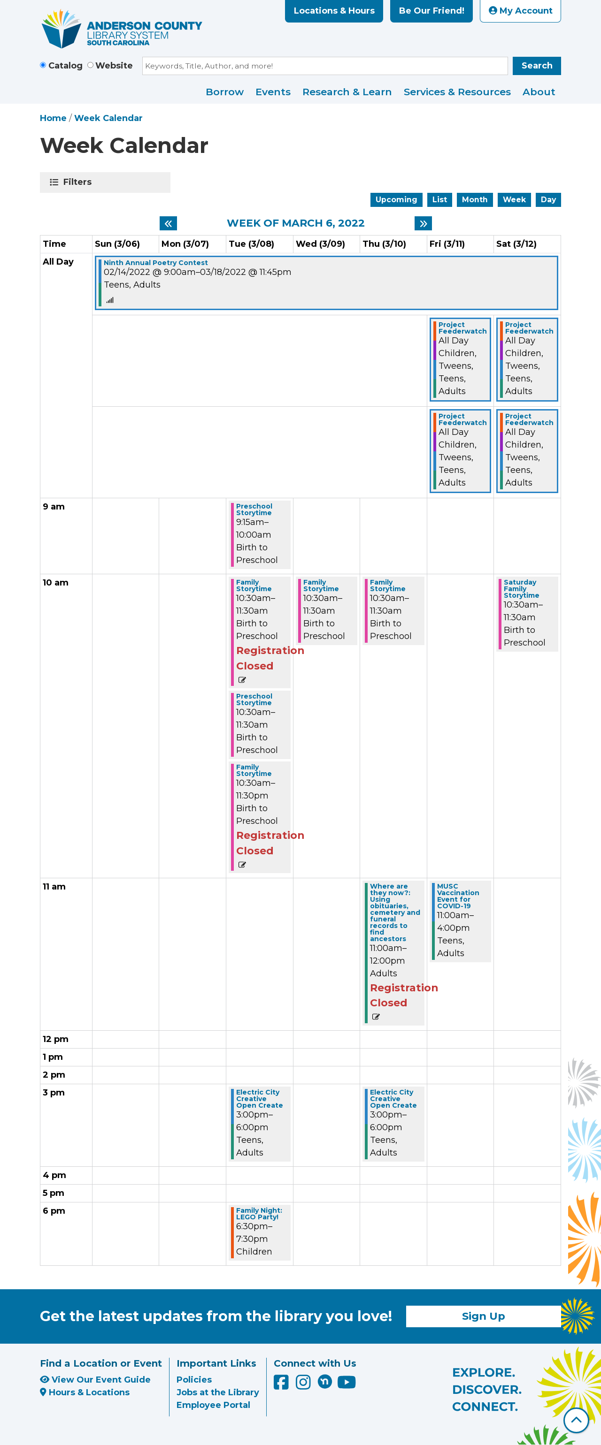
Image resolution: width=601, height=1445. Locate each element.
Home (53, 118)
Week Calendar (108, 118)
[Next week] (423, 223)
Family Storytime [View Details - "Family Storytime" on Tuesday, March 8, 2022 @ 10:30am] (254, 585)
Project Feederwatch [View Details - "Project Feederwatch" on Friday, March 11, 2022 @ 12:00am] (463, 328)
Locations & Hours (334, 11)
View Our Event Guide (95, 1380)
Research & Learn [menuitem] (347, 92)
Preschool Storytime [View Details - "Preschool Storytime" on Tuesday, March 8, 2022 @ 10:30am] (254, 699)
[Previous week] (168, 223)
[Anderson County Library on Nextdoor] (324, 1381)
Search (537, 66)
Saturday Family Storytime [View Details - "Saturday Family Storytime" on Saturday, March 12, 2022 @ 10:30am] (521, 589)
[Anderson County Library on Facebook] (282, 1385)
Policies (194, 1380)
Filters (79, 182)
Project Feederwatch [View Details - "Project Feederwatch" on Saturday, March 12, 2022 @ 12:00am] (529, 328)
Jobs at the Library (218, 1392)
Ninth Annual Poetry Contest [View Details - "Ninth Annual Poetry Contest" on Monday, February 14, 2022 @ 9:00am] (156, 262)
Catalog (65, 66)
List (439, 199)
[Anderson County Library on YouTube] (346, 1385)
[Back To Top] (576, 1420)
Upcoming (396, 199)
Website (114, 66)
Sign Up (483, 1316)
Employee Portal (213, 1405)
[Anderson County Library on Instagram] (304, 1385)
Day (548, 199)
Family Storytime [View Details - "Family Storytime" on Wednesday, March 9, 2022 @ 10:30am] (321, 585)
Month (475, 199)
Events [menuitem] (273, 92)
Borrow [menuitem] (225, 92)
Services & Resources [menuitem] (457, 92)
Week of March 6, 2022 (296, 223)
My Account (521, 11)
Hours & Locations (85, 1392)
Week (514, 199)
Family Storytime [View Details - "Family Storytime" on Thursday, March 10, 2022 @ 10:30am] (388, 585)
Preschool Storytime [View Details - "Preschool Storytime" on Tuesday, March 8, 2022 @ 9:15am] (254, 509)
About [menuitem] (539, 92)
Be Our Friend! (431, 11)
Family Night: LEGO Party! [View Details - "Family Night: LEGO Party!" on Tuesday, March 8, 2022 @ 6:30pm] (259, 1213)
